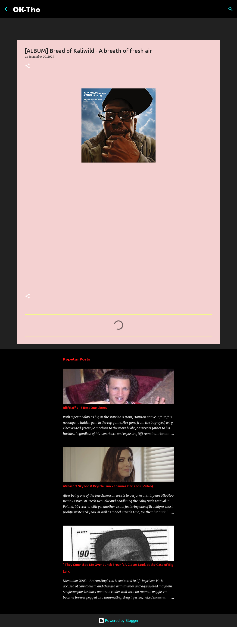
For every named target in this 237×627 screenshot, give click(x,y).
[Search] (47, 9)
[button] (27, 66)
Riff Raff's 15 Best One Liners (85, 408)
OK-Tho (26, 9)
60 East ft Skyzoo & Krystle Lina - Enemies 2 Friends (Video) (108, 486)
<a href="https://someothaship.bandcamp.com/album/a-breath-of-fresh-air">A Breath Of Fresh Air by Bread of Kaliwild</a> (65, 231)
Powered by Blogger (118, 620)
